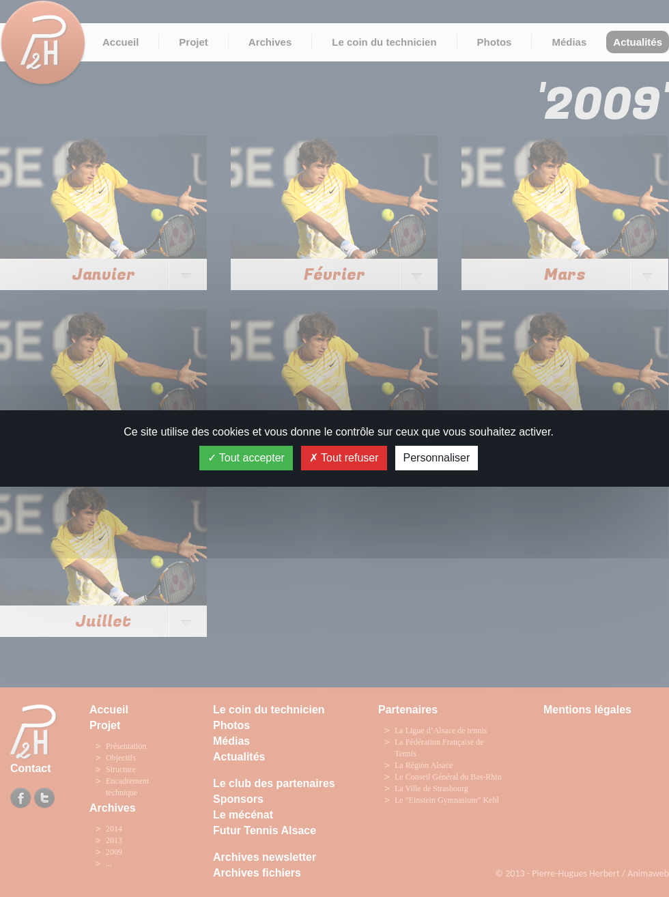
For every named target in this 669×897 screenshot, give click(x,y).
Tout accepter (246, 458)
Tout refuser (344, 458)
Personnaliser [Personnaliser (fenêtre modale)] (436, 458)
